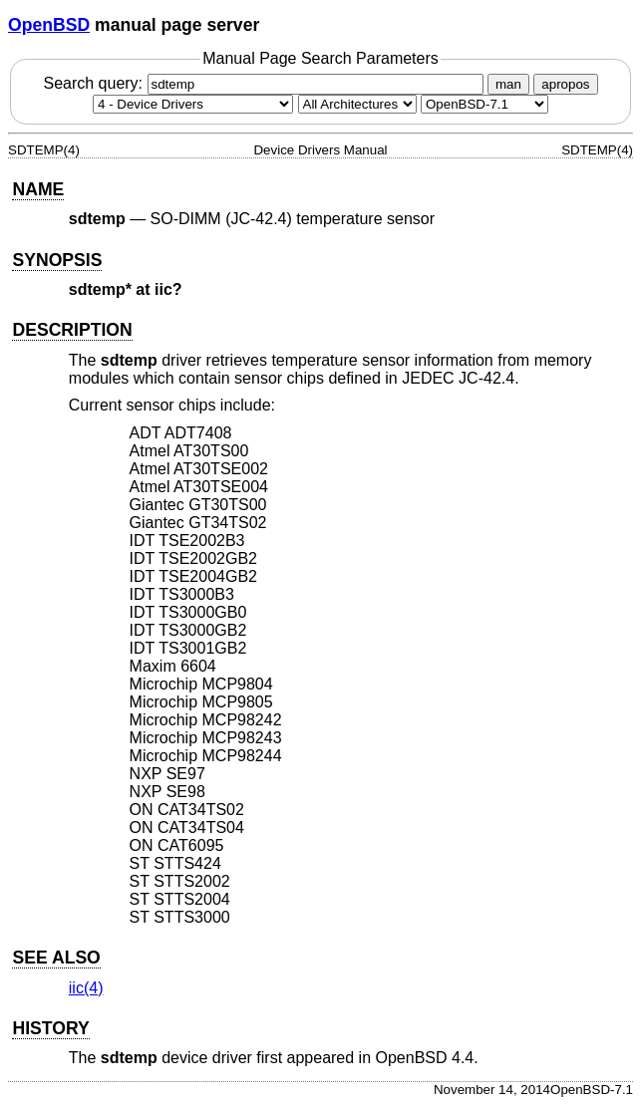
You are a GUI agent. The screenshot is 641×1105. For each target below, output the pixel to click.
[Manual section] (193, 104)
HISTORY (50, 1028)
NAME (38, 189)
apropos (565, 84)
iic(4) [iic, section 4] (86, 987)
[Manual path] (484, 104)
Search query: (265, 83)
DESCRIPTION (72, 330)
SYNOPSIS (57, 260)
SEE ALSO (56, 957)
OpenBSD (49, 25)
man (508, 84)
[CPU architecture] (357, 104)
